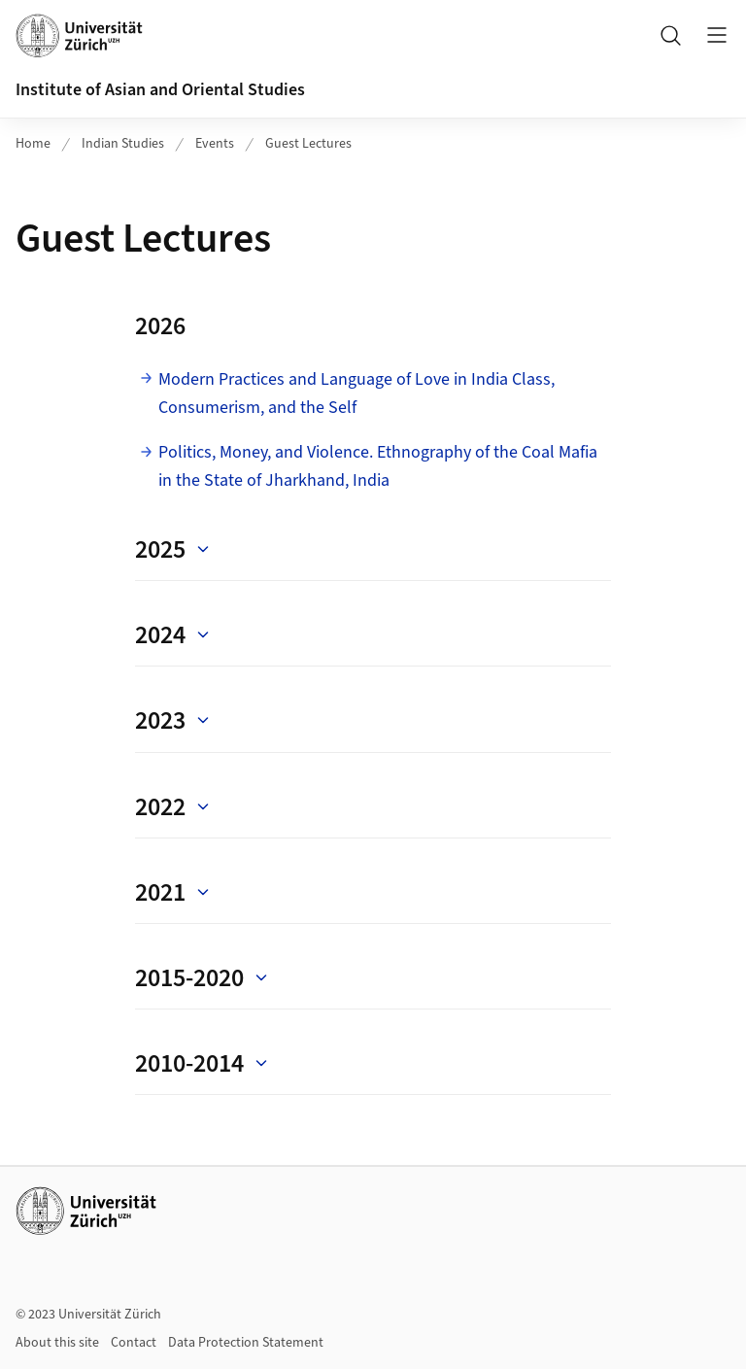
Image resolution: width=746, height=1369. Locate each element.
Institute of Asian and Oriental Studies (160, 90)
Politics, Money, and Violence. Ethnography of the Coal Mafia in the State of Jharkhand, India (377, 466)
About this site (57, 1342)
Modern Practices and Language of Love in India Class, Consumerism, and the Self (356, 393)
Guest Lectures (308, 144)
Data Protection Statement (245, 1342)
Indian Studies (123, 144)
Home (33, 144)
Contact (133, 1342)
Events (214, 144)
